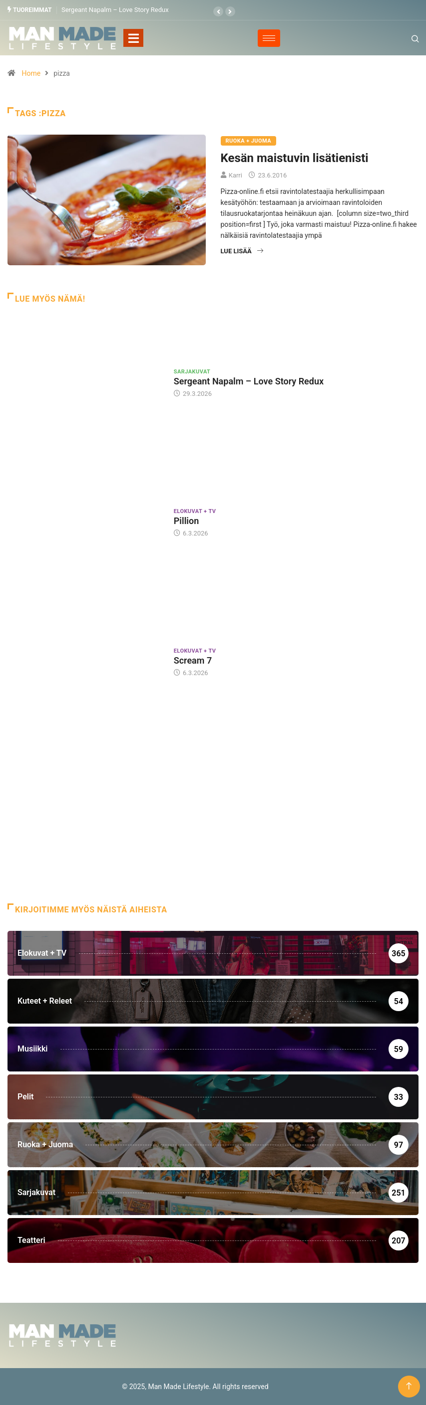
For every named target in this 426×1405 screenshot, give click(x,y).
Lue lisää (242, 251)
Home (30, 73)
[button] (218, 11)
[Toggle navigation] (133, 38)
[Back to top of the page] (409, 1386)
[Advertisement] (213, 823)
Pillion (186, 521)
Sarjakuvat (192, 371)
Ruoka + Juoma (249, 141)
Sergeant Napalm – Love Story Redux (115, 9)
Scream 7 (193, 660)
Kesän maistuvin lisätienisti (295, 158)
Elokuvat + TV (195, 511)
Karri (235, 175)
